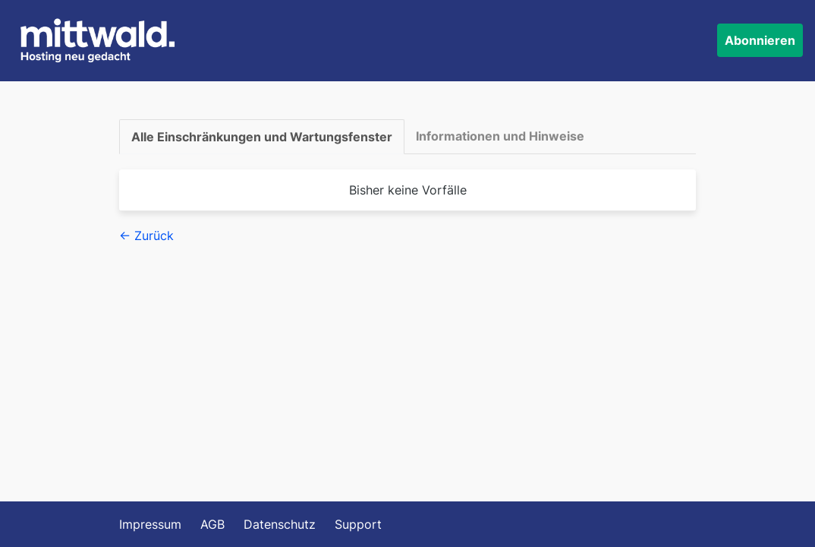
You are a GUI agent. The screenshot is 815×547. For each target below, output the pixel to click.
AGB (212, 524)
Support (358, 524)
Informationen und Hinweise (500, 136)
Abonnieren (760, 40)
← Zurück (146, 235)
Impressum (150, 524)
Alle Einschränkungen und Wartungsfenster (261, 136)
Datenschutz (280, 524)
